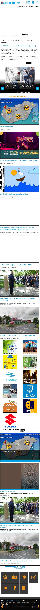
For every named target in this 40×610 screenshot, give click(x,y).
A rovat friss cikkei (16, 96)
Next (37, 456)
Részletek (29, 607)
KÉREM (36, 607)
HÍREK (13, 36)
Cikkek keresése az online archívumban (14, 567)
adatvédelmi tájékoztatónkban (12, 600)
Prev (2, 456)
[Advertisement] (20, 20)
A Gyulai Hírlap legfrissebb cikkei (13, 430)
